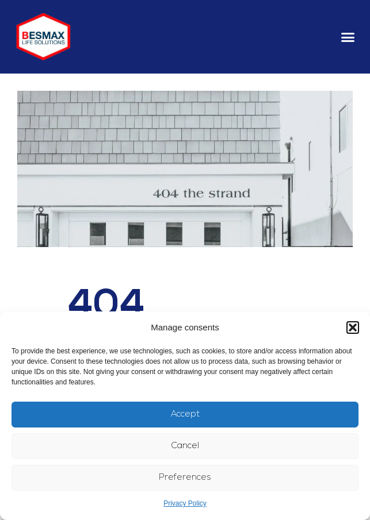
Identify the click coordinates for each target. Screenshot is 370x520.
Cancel (185, 446)
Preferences (185, 477)
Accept (185, 414)
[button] (352, 327)
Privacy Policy (185, 503)
